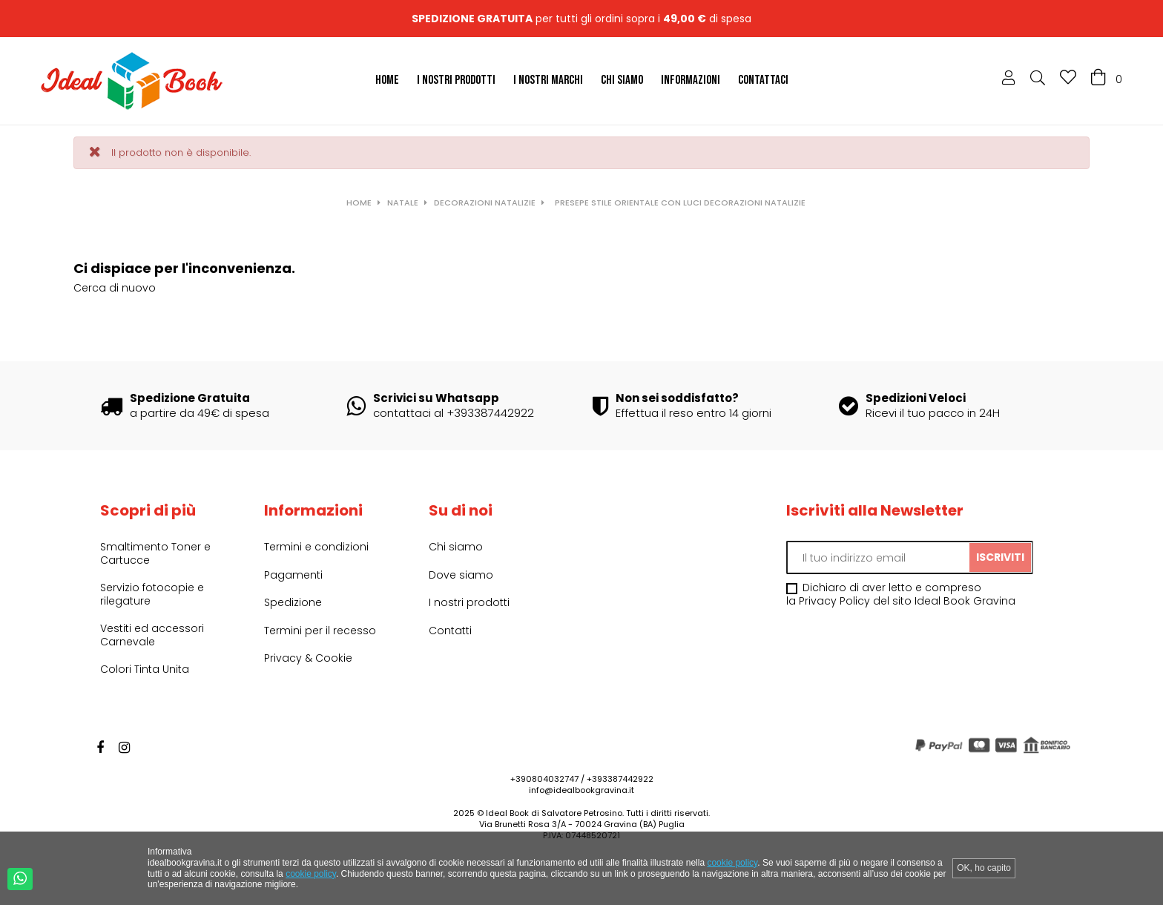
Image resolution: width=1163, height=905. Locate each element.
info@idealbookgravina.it (581, 790)
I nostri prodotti (469, 602)
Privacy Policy (834, 600)
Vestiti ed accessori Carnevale (152, 635)
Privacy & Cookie (308, 658)
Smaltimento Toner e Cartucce (155, 553)
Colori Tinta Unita (144, 669)
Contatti (450, 630)
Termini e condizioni (316, 546)
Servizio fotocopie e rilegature (152, 594)
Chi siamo (456, 546)
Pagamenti (293, 574)
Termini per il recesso (320, 630)
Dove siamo (461, 574)
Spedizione (293, 602)
